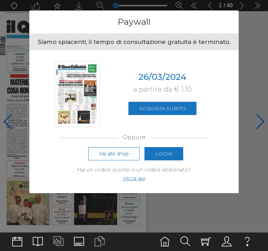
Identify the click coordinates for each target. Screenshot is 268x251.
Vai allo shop (114, 154)
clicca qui (134, 178)
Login (163, 154)
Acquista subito (162, 108)
